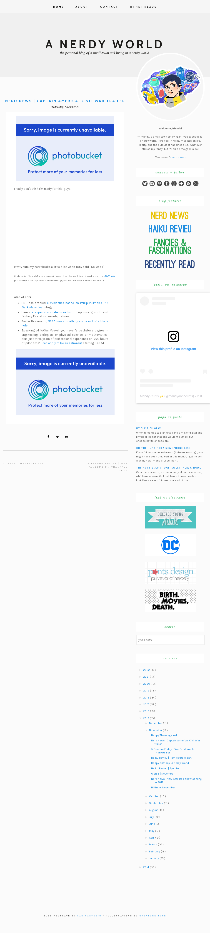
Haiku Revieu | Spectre (165, 768)
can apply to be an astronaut (62, 343)
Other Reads (143, 6)
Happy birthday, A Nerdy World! (170, 763)
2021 (146, 676)
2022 (146, 669)
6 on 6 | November (162, 773)
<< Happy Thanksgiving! (23, 463)
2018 (146, 697)
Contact (109, 6)
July (152, 817)
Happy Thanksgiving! (164, 735)
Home (58, 6)
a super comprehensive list (52, 312)
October (154, 796)
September (156, 803)
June (152, 823)
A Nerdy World (105, 44)
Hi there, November (163, 787)
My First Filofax (148, 428)
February (155, 851)
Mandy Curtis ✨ (151, 396)
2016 (146, 711)
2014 (146, 867)
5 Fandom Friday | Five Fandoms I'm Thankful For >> (108, 467)
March (153, 844)
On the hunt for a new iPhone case (163, 448)
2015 (146, 718)
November (156, 730)
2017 (146, 704)
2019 (146, 690)
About (82, 6)
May (152, 830)
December (156, 723)
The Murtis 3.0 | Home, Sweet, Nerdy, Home (168, 467)
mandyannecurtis (181, 396)
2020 (147, 683)
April (152, 837)
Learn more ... (178, 157)
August (153, 810)
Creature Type (153, 916)
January (154, 858)
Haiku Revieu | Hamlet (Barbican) (171, 757)
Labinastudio (90, 916)
